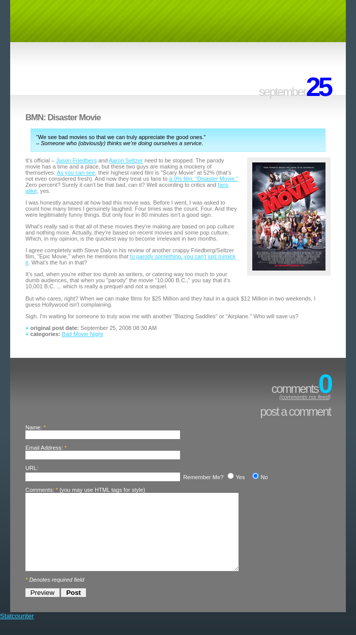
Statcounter (17, 631)
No (264, 477)
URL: (31, 468)
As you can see (75, 173)
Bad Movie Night (82, 334)
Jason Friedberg (76, 160)
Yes (240, 477)
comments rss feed (305, 397)
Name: (33, 427)
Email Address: (44, 448)
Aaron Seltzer (126, 160)
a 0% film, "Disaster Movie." (203, 179)
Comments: (39, 490)
